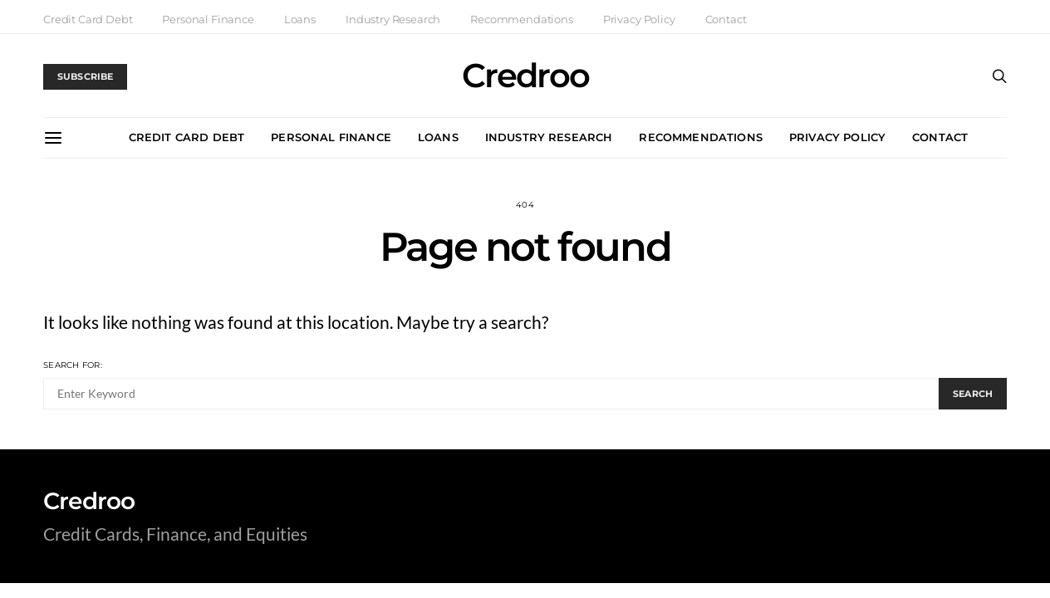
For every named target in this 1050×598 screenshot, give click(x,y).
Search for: (72, 365)
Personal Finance (207, 19)
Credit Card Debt (87, 19)
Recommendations (521, 19)
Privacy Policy (639, 19)
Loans (300, 19)
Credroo (525, 75)
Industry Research (393, 19)
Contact (726, 19)
